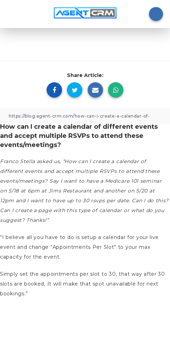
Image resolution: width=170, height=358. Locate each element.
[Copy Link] (85, 116)
